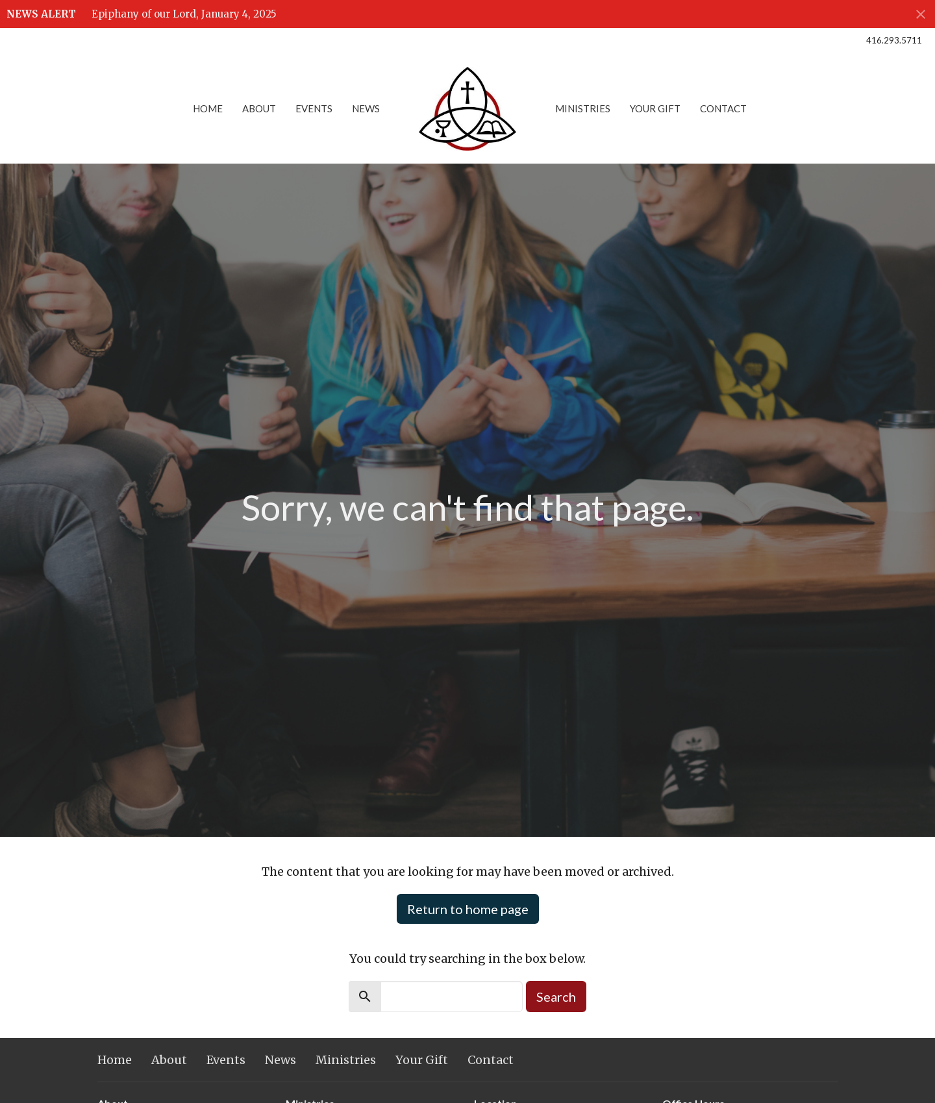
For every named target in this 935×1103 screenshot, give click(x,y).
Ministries (582, 108)
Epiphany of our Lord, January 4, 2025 (184, 14)
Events (313, 108)
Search (556, 996)
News (366, 108)
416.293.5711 (894, 40)
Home (208, 108)
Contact (723, 108)
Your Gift (655, 108)
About (259, 108)
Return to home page (468, 909)
